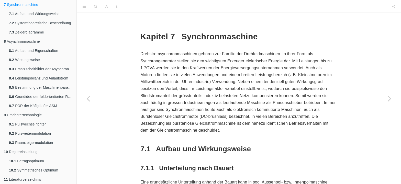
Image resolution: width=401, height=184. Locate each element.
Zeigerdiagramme (26, 32)
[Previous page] (88, 98)
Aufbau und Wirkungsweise (34, 14)
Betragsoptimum (26, 161)
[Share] (393, 6)
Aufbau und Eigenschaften (33, 51)
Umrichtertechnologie (23, 115)
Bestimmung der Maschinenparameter (42, 87)
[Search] (95, 6)
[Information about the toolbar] (116, 6)
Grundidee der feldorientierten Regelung (42, 97)
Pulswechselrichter (27, 124)
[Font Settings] (106, 6)
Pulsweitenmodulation (30, 133)
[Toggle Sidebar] (84, 6)
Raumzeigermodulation (31, 143)
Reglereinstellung (21, 152)
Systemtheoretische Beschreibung (40, 23)
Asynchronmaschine (22, 41)
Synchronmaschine (21, 5)
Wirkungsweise (24, 60)
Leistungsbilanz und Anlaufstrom (38, 78)
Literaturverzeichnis (22, 179)
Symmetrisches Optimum (33, 170)
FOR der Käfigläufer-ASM (33, 106)
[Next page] (389, 98)
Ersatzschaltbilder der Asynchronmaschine (42, 69)
